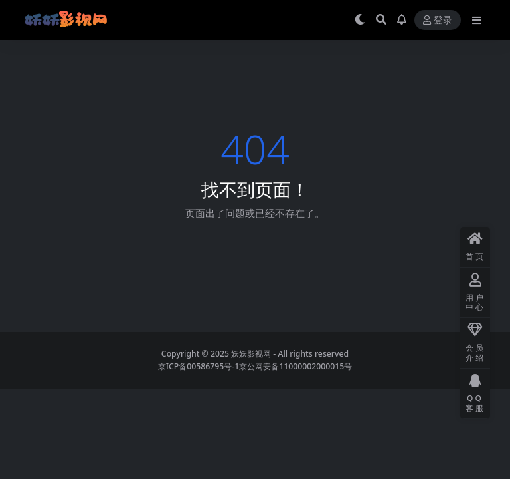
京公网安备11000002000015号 (295, 366)
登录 (437, 20)
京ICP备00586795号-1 (199, 366)
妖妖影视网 (251, 353)
